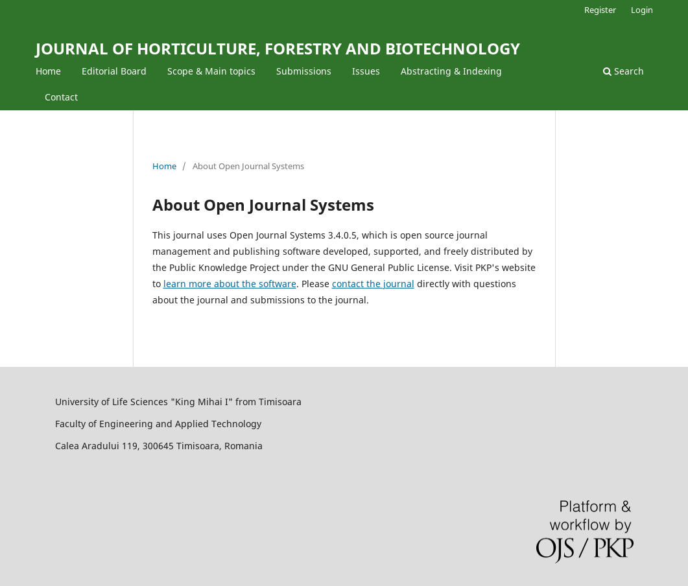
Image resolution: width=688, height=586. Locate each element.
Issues (366, 71)
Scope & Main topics (211, 71)
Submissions (303, 71)
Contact (61, 97)
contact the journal (373, 283)
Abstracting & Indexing (451, 71)
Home (48, 71)
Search (623, 71)
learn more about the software (229, 283)
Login (642, 10)
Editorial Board (114, 71)
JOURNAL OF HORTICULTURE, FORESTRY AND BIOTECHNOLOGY (278, 48)
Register (600, 10)
